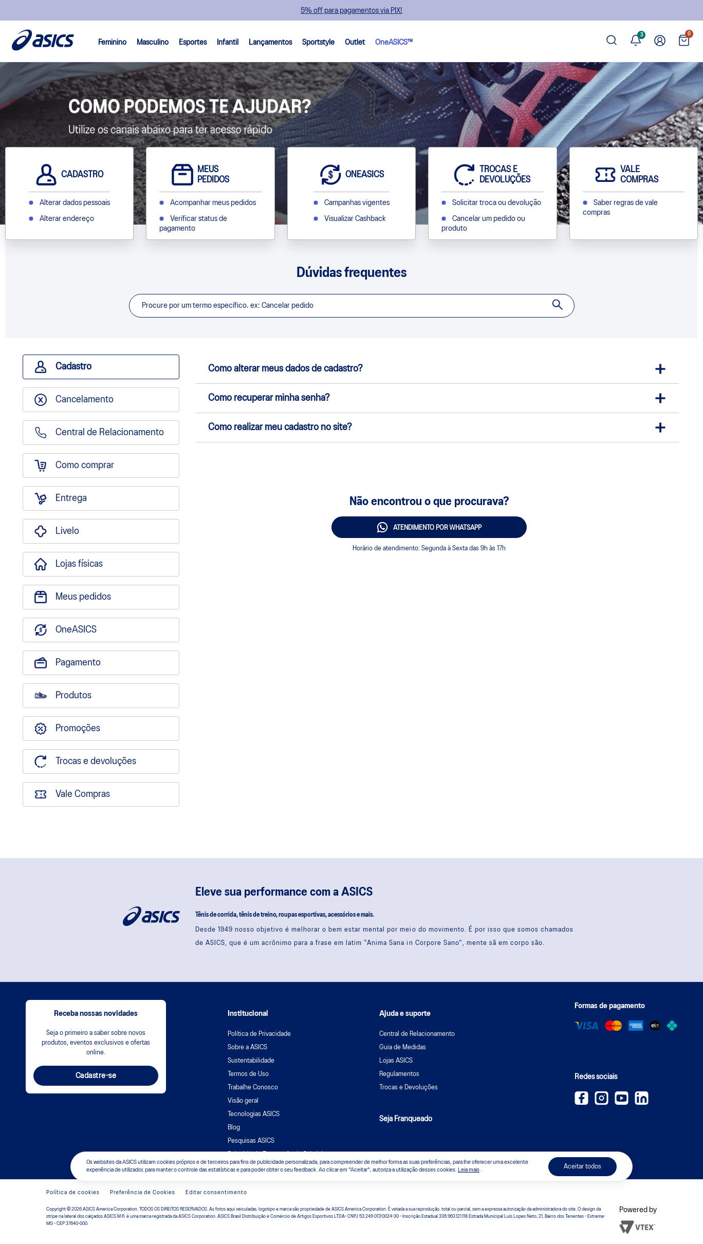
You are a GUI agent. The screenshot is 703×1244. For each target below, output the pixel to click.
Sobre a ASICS (247, 1047)
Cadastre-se (96, 1076)
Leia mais (468, 1170)
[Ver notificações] (635, 41)
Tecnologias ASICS (254, 1114)
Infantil (227, 42)
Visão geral (243, 1101)
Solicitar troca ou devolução (496, 203)
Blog (234, 1127)
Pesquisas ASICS (251, 1141)
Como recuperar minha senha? (269, 398)
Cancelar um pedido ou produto (483, 223)
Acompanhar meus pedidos (213, 203)
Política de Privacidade (259, 1034)
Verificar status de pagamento (193, 223)
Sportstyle (318, 42)
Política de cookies (73, 1192)
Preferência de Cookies (142, 1192)
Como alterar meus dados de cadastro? (285, 369)
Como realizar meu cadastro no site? (280, 427)
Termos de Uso (248, 1074)
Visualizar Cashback (354, 218)
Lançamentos (270, 42)
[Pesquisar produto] (611, 41)
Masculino (153, 42)
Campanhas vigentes (357, 203)
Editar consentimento (216, 1192)
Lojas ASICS (396, 1060)
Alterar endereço (67, 218)
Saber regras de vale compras (620, 207)
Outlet (355, 42)
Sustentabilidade (251, 1060)
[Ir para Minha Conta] (660, 41)
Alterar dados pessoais (75, 203)
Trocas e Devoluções (408, 1087)
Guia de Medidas (402, 1047)
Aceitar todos (582, 1166)
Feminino (112, 42)
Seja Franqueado (405, 1119)
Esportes (193, 42)
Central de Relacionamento (417, 1034)
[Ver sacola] (684, 41)
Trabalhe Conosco (253, 1087)
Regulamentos (399, 1074)
